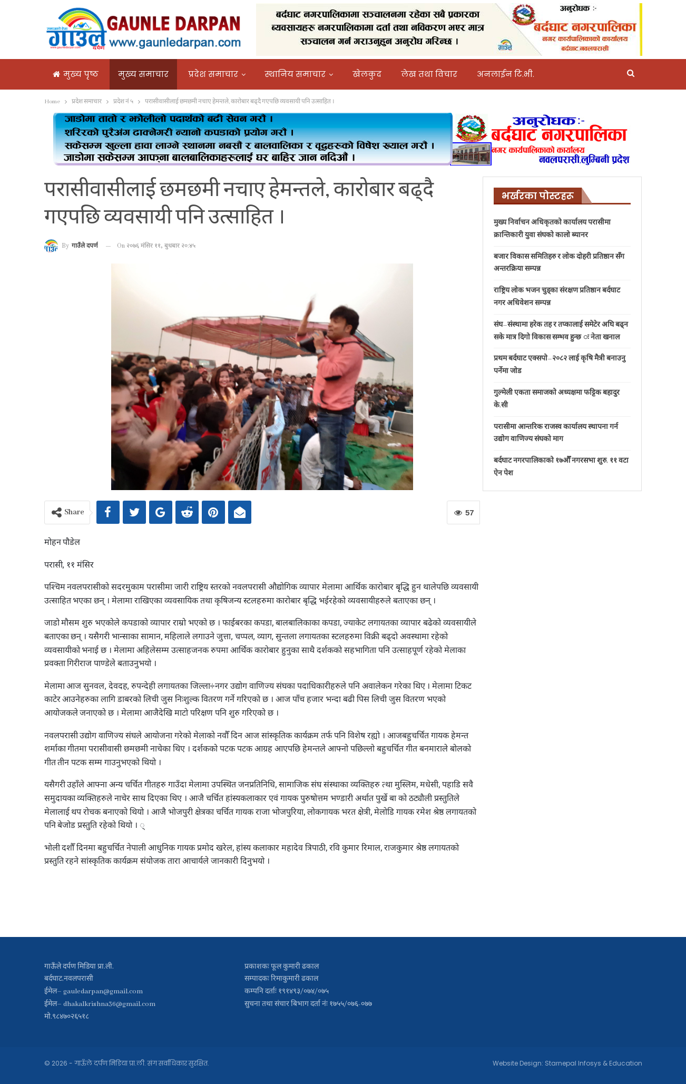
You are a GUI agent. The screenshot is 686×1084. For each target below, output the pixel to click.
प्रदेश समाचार (213, 74)
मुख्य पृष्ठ (76, 74)
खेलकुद (366, 74)
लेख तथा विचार (429, 74)
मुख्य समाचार (143, 74)
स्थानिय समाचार (295, 74)
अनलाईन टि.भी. (505, 74)
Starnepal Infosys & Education (593, 1063)
